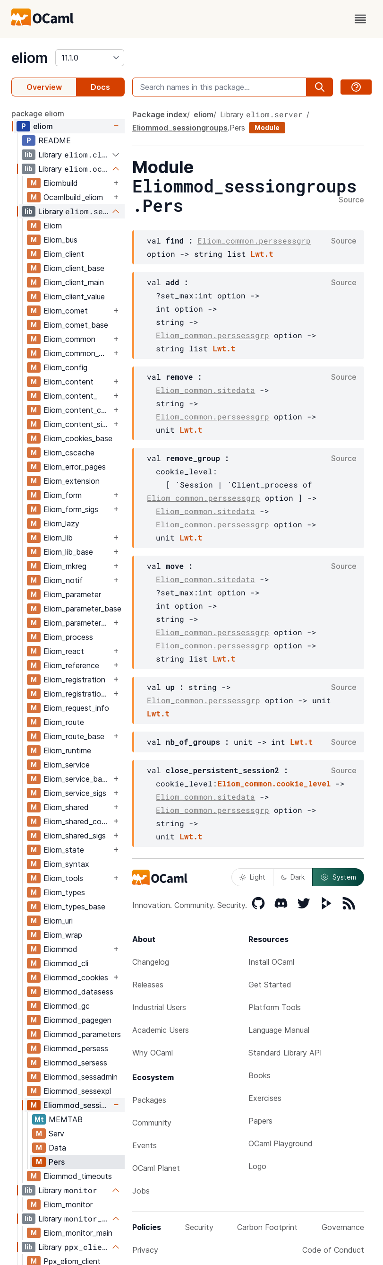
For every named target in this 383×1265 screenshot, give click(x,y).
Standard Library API (285, 1052)
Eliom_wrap (62, 935)
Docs (100, 87)
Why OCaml (152, 1052)
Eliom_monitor (68, 1204)
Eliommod (60, 949)
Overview (44, 87)
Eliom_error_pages (74, 466)
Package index (159, 114)
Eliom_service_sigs (74, 793)
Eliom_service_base (76, 779)
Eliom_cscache (68, 452)
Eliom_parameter (72, 594)
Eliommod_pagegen (77, 1020)
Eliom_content (68, 381)
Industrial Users (159, 1007)
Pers (57, 1162)
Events (144, 1145)
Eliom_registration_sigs (77, 693)
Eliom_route (63, 722)
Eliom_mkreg (64, 566)
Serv (56, 1133)
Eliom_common (69, 339)
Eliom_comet (65, 310)
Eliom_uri (58, 920)
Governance (343, 1227)
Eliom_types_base (74, 906)
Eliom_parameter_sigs (77, 623)
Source (351, 200)
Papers (260, 1120)
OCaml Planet (156, 1168)
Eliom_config (65, 367)
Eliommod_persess (75, 1048)
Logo (257, 1166)
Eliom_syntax (66, 864)
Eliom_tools (63, 878)
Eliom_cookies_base (77, 438)
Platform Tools (274, 1007)
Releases (147, 984)
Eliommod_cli (65, 963)
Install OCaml (271, 962)
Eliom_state (63, 850)
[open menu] (360, 18)
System (338, 877)
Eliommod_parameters (82, 1034)
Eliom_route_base (73, 736)
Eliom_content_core (77, 410)
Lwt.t (262, 254)
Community (151, 1122)
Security (199, 1227)
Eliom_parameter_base (82, 608)
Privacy (145, 1250)
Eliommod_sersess (75, 1062)
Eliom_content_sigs (76, 424)
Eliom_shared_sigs (74, 835)
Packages (149, 1100)
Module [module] (267, 127)
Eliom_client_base (73, 268)
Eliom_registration (74, 679)
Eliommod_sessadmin (80, 1077)
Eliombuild (60, 183)
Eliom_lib (58, 537)
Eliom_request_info (76, 708)
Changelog (150, 962)
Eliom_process (68, 637)
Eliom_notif (63, 580)
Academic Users (160, 1030)
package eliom (37, 113)
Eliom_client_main (73, 282)
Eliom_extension (71, 481)
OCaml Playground (280, 1143)
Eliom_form (62, 495)
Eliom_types (64, 892)
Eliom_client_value (74, 296)
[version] (89, 57)
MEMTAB (66, 1119)
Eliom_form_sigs (70, 509)
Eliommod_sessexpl (77, 1091)
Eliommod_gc (66, 1006)
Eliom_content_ (70, 396)
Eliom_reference (71, 665)
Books (259, 1075)
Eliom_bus (60, 239)
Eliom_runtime (67, 750)
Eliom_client (63, 254)
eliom (29, 57)
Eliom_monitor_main (77, 1233)
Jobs (141, 1190)
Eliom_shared (66, 807)
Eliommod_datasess (78, 991)
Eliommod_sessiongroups (77, 1105)
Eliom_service (66, 764)
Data (57, 1147)
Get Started (269, 984)
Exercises (264, 1098)
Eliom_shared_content (77, 821)
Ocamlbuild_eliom (73, 197)
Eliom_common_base (77, 353)
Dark (293, 877)
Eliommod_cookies (75, 977)
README (54, 140)
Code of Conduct (333, 1250)
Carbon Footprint (267, 1227)
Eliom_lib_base (68, 552)
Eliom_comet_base (75, 325)
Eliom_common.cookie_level (274, 783)
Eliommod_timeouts (77, 1176)
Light (252, 877)
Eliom (52, 225)
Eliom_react (63, 651)
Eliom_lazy (61, 523)
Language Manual (278, 1030)
